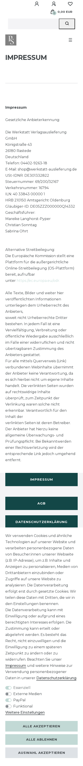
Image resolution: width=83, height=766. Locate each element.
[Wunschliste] (70, 4)
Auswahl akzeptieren (41, 753)
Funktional (23, 706)
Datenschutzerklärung (41, 522)
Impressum (41, 480)
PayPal (19, 700)
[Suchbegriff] (33, 24)
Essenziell (22, 688)
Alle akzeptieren (41, 726)
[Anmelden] (37, 4)
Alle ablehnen (41, 739)
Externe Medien (27, 694)
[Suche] (67, 24)
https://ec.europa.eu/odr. (38, 281)
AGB (41, 503)
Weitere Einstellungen (25, 712)
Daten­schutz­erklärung (56, 678)
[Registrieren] (54, 4)
